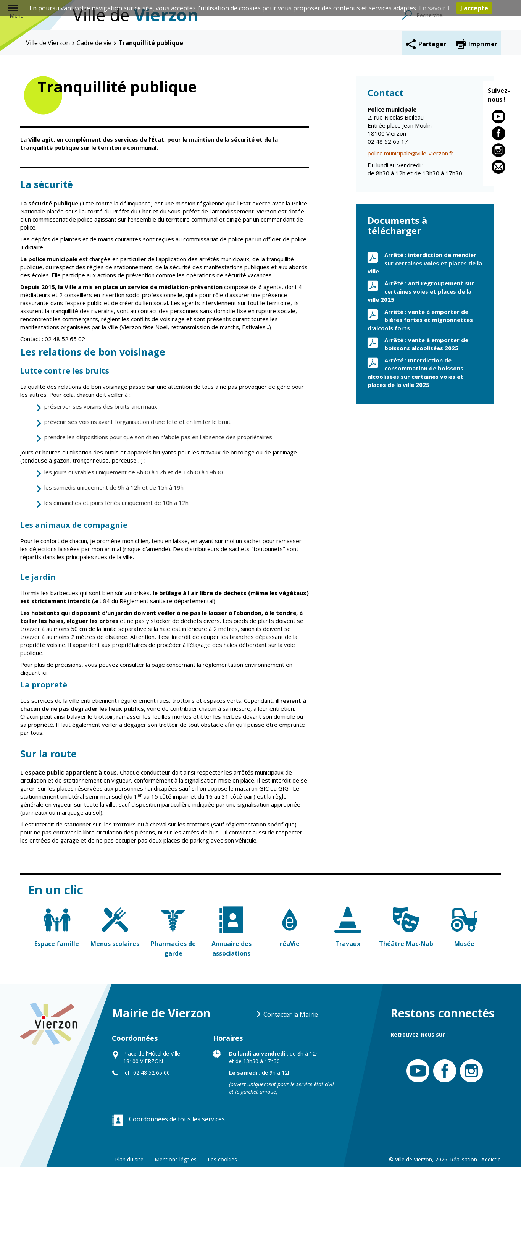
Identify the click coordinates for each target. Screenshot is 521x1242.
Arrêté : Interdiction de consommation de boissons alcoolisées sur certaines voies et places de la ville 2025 (415, 447)
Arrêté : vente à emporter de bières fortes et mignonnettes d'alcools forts (420, 395)
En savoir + (435, 8)
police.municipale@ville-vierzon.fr (410, 228)
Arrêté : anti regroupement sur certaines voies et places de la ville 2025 (421, 366)
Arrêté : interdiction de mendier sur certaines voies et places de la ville (425, 338)
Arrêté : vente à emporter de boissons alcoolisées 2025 (426, 419)
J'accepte (474, 8)
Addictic (490, 1234)
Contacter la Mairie (287, 1089)
